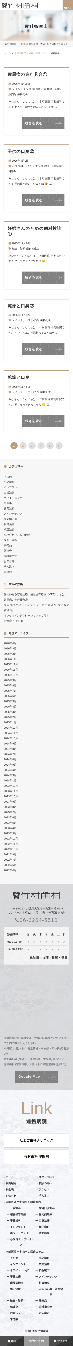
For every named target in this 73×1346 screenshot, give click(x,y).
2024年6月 (10, 759)
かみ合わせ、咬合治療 (17, 534)
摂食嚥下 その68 (13, 620)
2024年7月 (10, 754)
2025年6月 (10, 696)
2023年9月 (10, 801)
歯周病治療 (39, 89)
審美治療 (9, 508)
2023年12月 (11, 785)
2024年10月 (11, 738)
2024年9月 (10, 743)
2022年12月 (11, 838)
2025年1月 (10, 722)
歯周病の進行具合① (16, 599)
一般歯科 (15, 1208)
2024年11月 (11, 732)
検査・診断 (54, 89)
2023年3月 (10, 833)
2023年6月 (10, 817)
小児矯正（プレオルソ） (22, 1242)
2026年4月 (10, 643)
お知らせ (9, 561)
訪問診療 (44, 1233)
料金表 (10, 1189)
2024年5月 (10, 764)
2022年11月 (11, 843)
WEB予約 (36, 1341)
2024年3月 (10, 775)
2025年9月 (10, 680)
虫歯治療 (9, 492)
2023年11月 (11, 791)
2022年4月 (10, 870)
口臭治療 (44, 1220)
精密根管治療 (18, 1214)
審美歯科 (15, 1220)
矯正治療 (9, 529)
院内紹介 (11, 1183)
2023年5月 (10, 822)
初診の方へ (45, 1183)
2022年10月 (11, 849)
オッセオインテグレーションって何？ (26, 615)
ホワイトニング (13, 497)
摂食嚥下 (9, 503)
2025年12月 (11, 664)
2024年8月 (10, 748)
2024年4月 (10, 769)
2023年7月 (10, 812)
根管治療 (9, 524)
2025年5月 (10, 701)
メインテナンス (22, 89)
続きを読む (34, 123)
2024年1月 (10, 780)
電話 (12, 1341)
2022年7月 (10, 859)
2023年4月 (10, 828)
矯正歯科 (44, 1226)
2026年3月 (10, 648)
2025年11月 (11, 669)
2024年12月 (11, 727)
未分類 (8, 571)
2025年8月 (10, 685)
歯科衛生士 (24, 94)
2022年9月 (10, 854)
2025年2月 (10, 717)
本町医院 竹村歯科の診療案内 (23, 1201)
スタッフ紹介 (47, 1177)
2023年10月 (11, 796)
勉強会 (8, 550)
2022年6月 (10, 864)
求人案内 (9, 566)
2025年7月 (10, 690)
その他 (8, 476)
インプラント (12, 487)
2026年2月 (10, 653)
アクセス (61, 1341)
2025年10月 (11, 674)
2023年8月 (10, 806)
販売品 (12, 94)
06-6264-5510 (36, 920)
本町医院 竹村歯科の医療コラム (25, 1251)
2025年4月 (10, 706)
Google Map (29, 1076)
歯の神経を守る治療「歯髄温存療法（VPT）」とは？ (35, 594)
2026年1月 (10, 659)
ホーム (10, 1177)
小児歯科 (17, 165)
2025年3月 (10, 711)
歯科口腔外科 (47, 1208)
